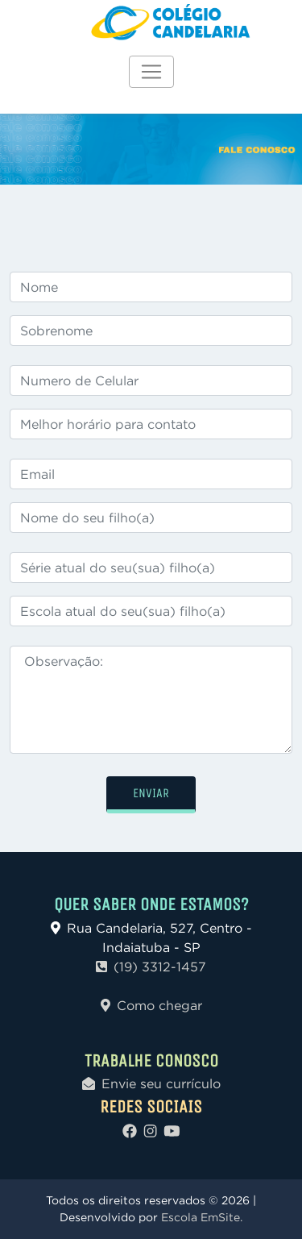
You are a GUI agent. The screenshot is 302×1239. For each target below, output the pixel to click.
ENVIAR (151, 792)
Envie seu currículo (151, 1083)
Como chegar (151, 1005)
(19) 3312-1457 (151, 966)
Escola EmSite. (201, 1217)
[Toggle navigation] (151, 72)
